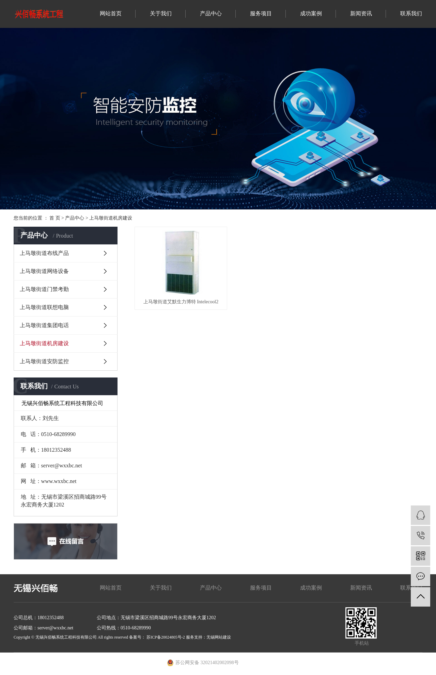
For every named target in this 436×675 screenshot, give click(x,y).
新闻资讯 (361, 13)
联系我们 (411, 13)
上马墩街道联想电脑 (44, 307)
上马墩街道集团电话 (44, 325)
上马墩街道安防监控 (44, 361)
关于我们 (161, 13)
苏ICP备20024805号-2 (165, 637)
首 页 (54, 218)
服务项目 (261, 13)
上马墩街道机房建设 (110, 218)
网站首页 (111, 13)
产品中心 (211, 13)
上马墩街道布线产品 (44, 253)
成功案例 (311, 13)
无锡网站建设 (218, 637)
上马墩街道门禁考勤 (44, 289)
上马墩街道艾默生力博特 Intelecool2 (179, 299)
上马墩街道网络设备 (44, 271)
